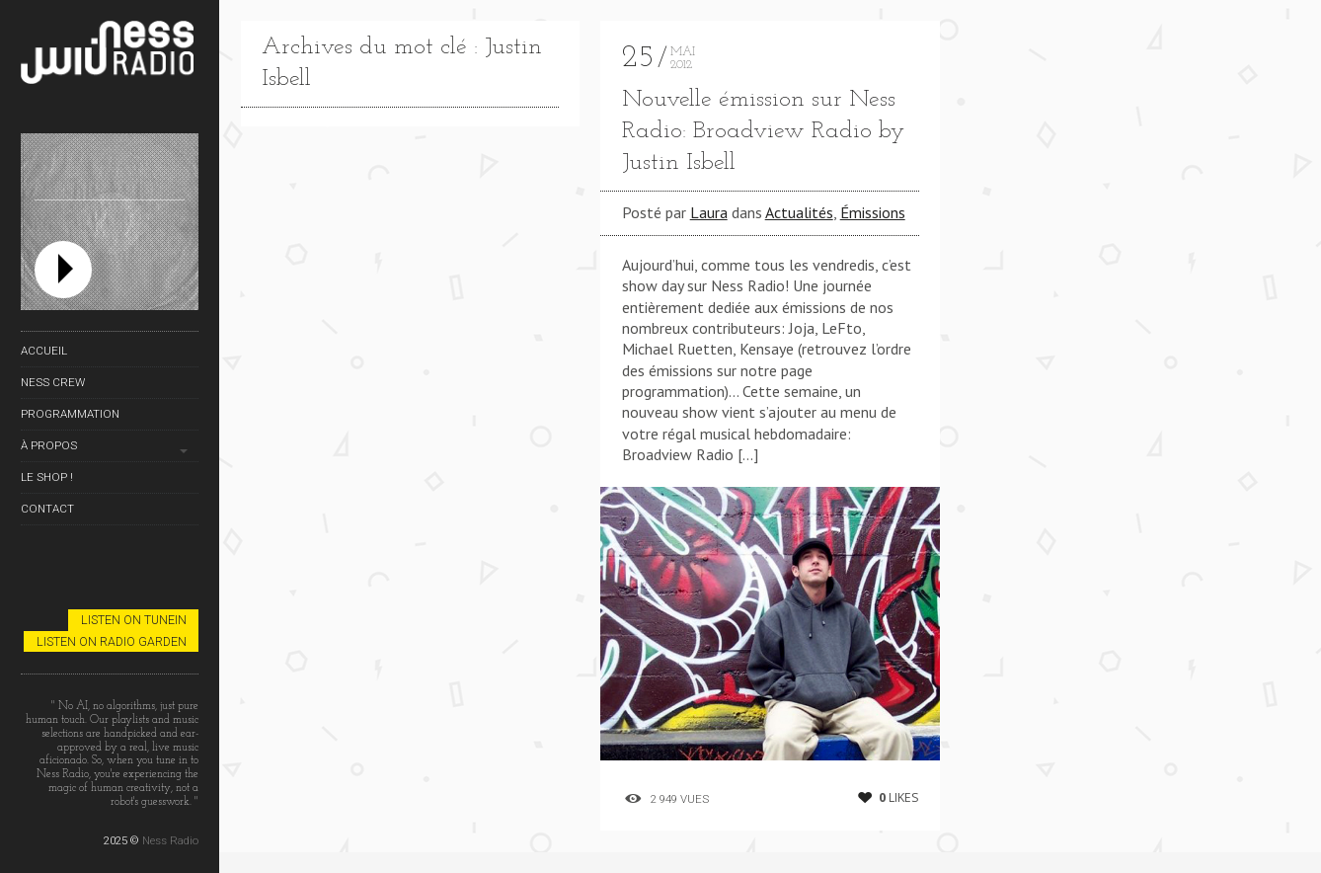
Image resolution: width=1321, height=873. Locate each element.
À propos (49, 445)
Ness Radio (170, 840)
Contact (47, 509)
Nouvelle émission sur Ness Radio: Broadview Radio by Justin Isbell (763, 131)
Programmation (70, 414)
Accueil (44, 350)
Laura (709, 212)
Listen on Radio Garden (112, 641)
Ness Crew (53, 382)
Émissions (872, 212)
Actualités (799, 212)
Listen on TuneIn (134, 619)
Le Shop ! (47, 477)
